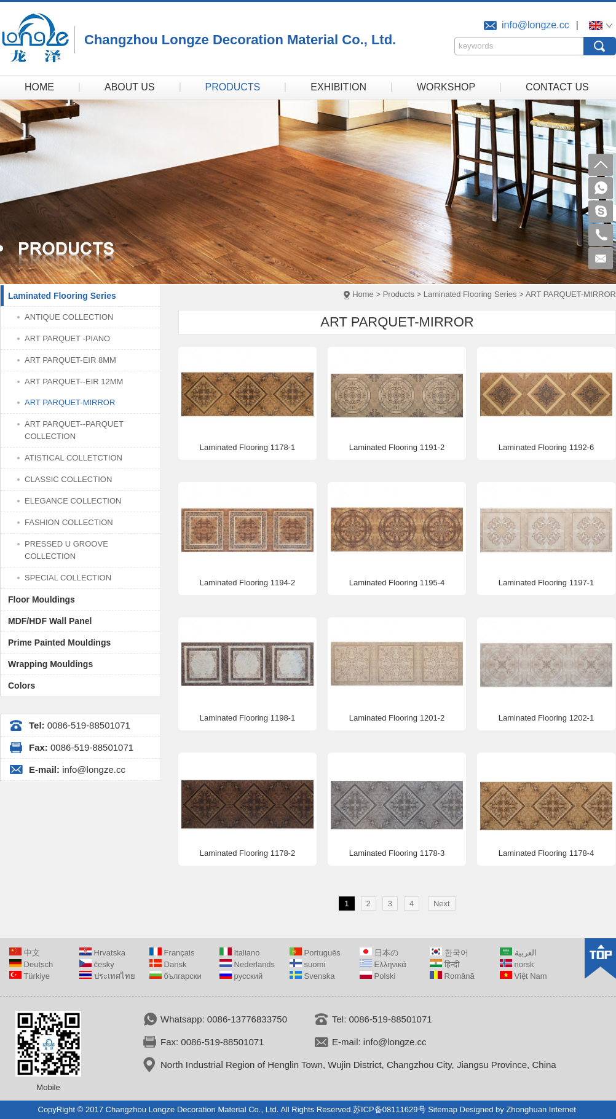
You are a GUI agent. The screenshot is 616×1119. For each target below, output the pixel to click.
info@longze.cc (535, 25)
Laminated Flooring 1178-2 (247, 853)
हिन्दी (444, 964)
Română (452, 976)
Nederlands (247, 964)
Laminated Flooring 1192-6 (546, 447)
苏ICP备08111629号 (389, 1109)
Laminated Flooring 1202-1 (546, 717)
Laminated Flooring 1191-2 (396, 447)
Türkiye (29, 976)
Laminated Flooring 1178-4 (546, 853)
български (175, 976)
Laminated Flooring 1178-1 (247, 447)
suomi (307, 964)
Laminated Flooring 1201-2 (396, 717)
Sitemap (442, 1109)
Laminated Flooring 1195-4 (396, 582)
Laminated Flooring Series (470, 294)
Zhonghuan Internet (540, 1109)
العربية (518, 952)
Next (441, 903)
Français (171, 952)
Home (363, 294)
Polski (377, 976)
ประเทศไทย (107, 976)
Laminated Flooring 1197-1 (546, 582)
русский (241, 976)
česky (96, 964)
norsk (517, 964)
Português (315, 952)
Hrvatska (102, 952)
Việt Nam (523, 976)
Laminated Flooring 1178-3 (396, 853)
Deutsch (31, 964)
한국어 (449, 952)
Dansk (167, 964)
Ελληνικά (383, 964)
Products (398, 294)
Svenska (312, 976)
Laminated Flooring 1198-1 (247, 717)
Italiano (239, 952)
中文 (24, 952)
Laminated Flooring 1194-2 (247, 582)
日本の (379, 952)
